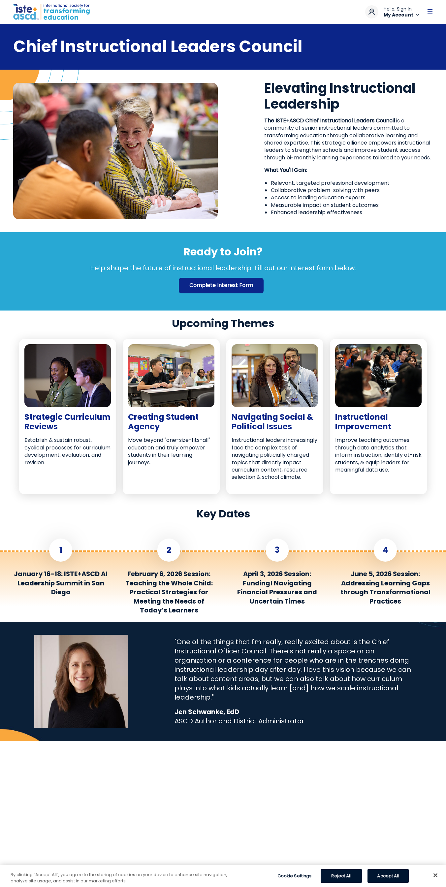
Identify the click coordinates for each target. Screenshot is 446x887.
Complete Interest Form (221, 285)
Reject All (341, 878)
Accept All (388, 878)
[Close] (435, 878)
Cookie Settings (294, 878)
